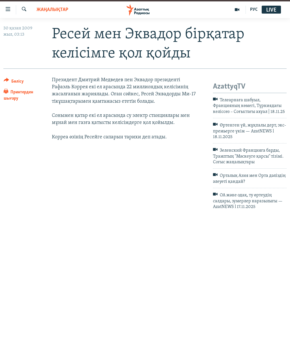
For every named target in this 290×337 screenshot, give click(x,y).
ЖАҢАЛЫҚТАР (52, 9)
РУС (254, 9)
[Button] (14, 82)
